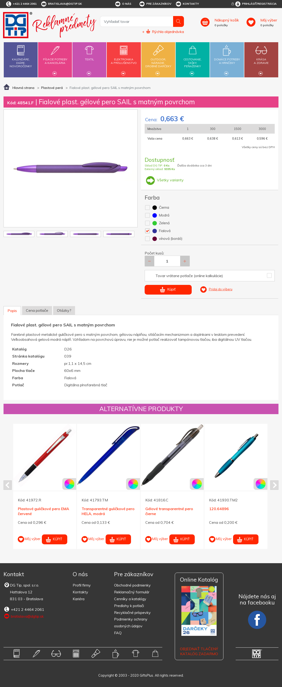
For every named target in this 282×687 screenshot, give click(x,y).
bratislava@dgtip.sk (61, 4)
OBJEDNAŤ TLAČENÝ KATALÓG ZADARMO (199, 651)
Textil (89, 57)
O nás (123, 4)
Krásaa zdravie (261, 58)
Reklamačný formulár (131, 592)
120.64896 (219, 508)
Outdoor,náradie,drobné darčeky (158, 59)
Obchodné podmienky (132, 585)
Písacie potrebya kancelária (55, 58)
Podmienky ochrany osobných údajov (130, 622)
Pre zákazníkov (155, 4)
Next (274, 485)
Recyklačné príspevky (132, 612)
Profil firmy (82, 585)
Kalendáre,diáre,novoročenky (21, 55)
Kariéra (78, 598)
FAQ (118, 632)
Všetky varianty (164, 180)
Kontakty (187, 4)
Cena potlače (37, 310)
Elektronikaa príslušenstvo (124, 58)
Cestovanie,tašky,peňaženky (192, 59)
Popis (12, 310)
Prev (8, 485)
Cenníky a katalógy (130, 598)
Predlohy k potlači (129, 605)
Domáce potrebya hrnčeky (227, 58)
